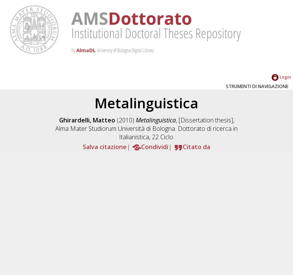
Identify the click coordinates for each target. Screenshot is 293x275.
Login (281, 77)
